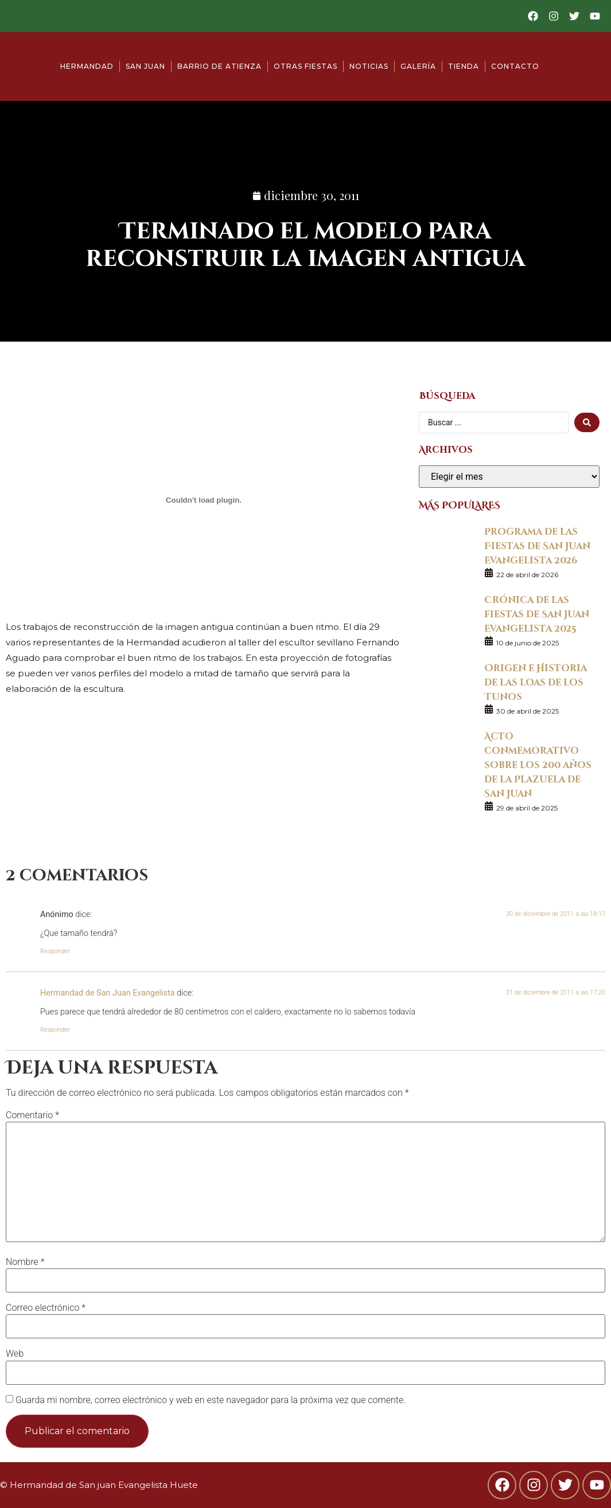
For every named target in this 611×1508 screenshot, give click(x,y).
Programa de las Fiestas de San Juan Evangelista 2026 (537, 545)
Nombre (25, 1262)
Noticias (368, 66)
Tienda (463, 66)
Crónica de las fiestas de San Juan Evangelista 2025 (536, 613)
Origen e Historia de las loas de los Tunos (535, 682)
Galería (418, 66)
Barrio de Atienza (219, 66)
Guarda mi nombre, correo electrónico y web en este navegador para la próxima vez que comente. (210, 1400)
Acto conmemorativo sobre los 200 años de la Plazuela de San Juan (537, 764)
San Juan (145, 66)
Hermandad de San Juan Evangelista (107, 993)
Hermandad (87, 66)
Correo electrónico (45, 1308)
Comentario (32, 1115)
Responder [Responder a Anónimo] (55, 951)
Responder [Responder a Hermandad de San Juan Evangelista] (55, 1029)
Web (15, 1353)
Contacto (515, 66)
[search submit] (587, 422)
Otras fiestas (305, 66)
